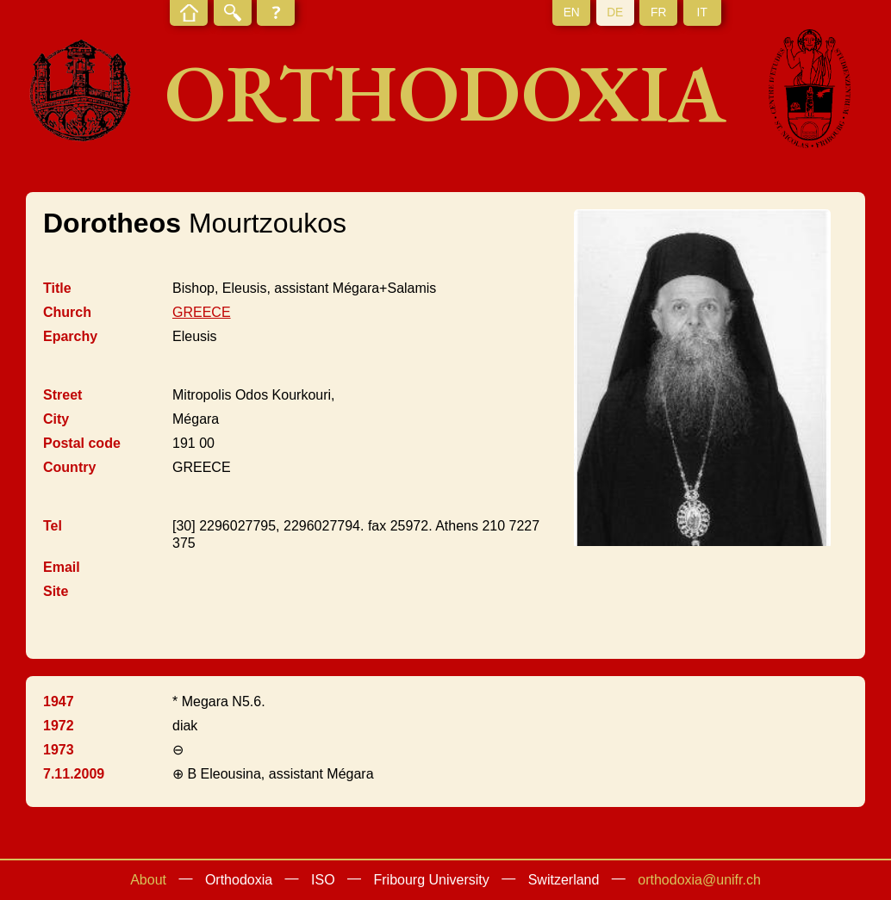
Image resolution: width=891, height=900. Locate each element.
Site (55, 591)
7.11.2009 (73, 774)
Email (61, 567)
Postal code (82, 443)
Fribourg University (431, 879)
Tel (52, 525)
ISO (323, 879)
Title (57, 288)
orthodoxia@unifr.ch (699, 879)
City (56, 419)
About (148, 879)
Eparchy (70, 336)
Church (67, 312)
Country (69, 467)
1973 (58, 749)
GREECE (201, 312)
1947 (58, 701)
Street (62, 395)
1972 (58, 725)
